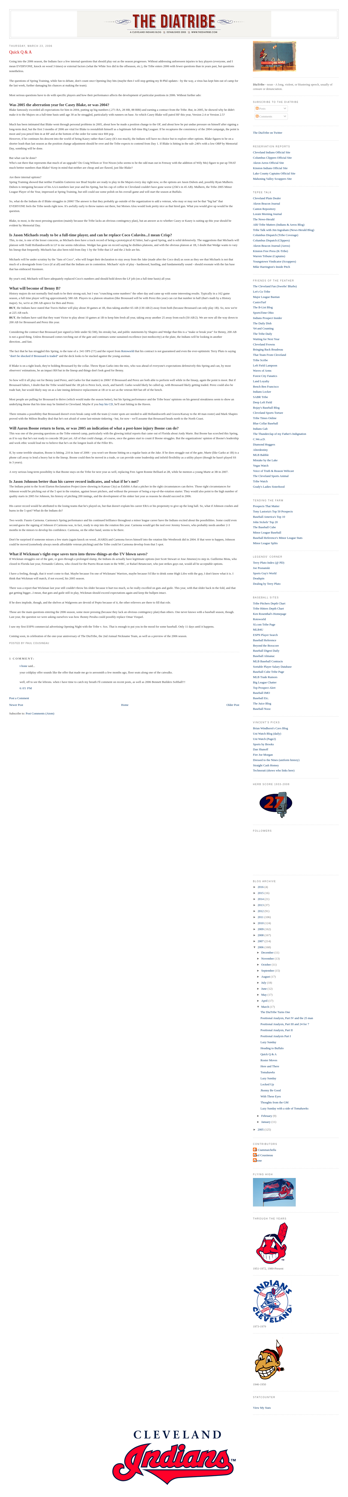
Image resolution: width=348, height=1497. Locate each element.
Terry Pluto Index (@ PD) (268, 562)
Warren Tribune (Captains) (269, 256)
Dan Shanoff (260, 749)
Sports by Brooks (263, 744)
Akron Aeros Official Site (268, 162)
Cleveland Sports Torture (268, 412)
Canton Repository (264, 209)
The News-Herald (263, 219)
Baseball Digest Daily (266, 650)
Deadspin (258, 578)
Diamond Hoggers (264, 444)
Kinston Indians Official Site (270, 168)
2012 (261, 911)
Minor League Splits (265, 543)
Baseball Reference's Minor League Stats (277, 538)
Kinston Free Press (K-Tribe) (270, 251)
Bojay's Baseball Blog (266, 407)
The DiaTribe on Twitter (267, 132)
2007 (261, 941)
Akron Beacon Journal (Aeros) (271, 245)
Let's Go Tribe (261, 291)
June (264, 988)
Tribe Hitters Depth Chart (268, 608)
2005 (261, 1129)
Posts (261, 108)
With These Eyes (271, 1096)
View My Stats (262, 1407)
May (264, 994)
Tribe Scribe (260, 360)
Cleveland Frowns (264, 344)
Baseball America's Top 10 (269, 516)
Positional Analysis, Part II (277, 1030)
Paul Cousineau (263, 1155)
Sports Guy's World (264, 573)
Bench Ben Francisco (266, 386)
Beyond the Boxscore (266, 645)
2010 (261, 923)
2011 (261, 917)
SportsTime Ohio (263, 312)
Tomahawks (268, 1072)
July (264, 982)
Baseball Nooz (262, 709)
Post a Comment (19, 698)
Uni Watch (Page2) (264, 739)
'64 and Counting (263, 328)
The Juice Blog (262, 703)
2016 (261, 887)
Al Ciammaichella (265, 1150)
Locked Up (267, 1084)
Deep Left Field (262, 402)
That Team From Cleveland (269, 355)
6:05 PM (26, 688)
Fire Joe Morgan (263, 754)
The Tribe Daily (262, 333)
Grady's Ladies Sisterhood (269, 486)
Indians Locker (262, 391)
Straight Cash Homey (266, 765)
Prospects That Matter (266, 506)
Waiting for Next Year (266, 339)
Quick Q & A (20, 52)
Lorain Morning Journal (267, 214)
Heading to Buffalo (272, 1048)
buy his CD (106, 404)
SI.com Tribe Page (264, 624)
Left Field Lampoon (265, 365)
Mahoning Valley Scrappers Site (272, 178)
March (265, 1006)
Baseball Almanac (264, 656)
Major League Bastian (266, 297)
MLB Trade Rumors (265, 677)
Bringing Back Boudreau (268, 349)
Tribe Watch (260, 481)
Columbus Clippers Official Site (272, 157)
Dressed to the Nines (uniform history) (276, 760)
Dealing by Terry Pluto (266, 583)
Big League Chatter (265, 682)
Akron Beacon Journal (266, 203)
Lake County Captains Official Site (274, 173)
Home (125, 705)
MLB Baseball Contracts (268, 661)
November (268, 958)
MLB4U (258, 629)
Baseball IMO (261, 693)
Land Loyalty (261, 381)
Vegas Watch (260, 465)
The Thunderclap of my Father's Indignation (279, 434)
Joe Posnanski (261, 568)
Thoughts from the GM (275, 1102)
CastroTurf (259, 302)
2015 (261, 893)
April (264, 1000)
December (267, 952)
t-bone (23, 666)
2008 (261, 935)
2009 (261, 929)
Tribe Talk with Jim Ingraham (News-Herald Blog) (283, 230)
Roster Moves (269, 1060)
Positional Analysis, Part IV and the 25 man (287, 1018)
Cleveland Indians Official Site (271, 152)
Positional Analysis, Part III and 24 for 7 (285, 1024)
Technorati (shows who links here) (274, 770)
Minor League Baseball (267, 532)
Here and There (270, 1066)
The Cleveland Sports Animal (271, 476)
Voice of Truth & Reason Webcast (273, 471)
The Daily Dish (262, 323)
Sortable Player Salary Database (272, 666)
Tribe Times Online (264, 418)
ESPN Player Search (265, 635)
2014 (261, 899)
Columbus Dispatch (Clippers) (271, 240)
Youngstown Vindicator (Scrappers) (274, 261)
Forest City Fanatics (265, 376)
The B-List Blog (263, 307)
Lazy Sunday (268, 1042)
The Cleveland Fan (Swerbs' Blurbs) (275, 286)
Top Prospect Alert (264, 687)
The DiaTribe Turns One (275, 1012)
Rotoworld (127, 351)
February (267, 1116)
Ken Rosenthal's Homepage (269, 614)
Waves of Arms (262, 370)
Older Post (232, 705)
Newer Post (16, 705)
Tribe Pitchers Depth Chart (269, 603)
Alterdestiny (260, 450)
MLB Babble (261, 455)
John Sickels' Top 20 (265, 522)
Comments (264, 116)
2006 (261, 947)
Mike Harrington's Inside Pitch (271, 266)
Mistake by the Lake (265, 460)
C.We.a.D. (259, 439)
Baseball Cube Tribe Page (268, 671)
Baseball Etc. (261, 698)
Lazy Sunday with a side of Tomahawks (285, 1108)
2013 (261, 905)
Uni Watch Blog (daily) (267, 733)
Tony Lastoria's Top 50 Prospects (273, 511)
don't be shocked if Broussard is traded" (34, 356)
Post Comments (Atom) (40, 713)
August (266, 976)
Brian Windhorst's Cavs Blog (270, 728)
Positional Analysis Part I (276, 1036)
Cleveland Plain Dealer (267, 198)
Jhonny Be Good (271, 1090)
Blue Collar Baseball (265, 423)
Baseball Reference (264, 640)
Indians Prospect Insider (267, 318)
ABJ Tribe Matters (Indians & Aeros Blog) (278, 224)
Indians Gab (260, 428)
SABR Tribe (260, 397)
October (266, 964)
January (266, 1122)
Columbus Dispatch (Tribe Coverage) (275, 235)
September (268, 970)
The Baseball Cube (264, 527)
